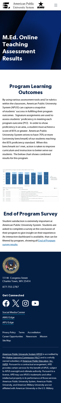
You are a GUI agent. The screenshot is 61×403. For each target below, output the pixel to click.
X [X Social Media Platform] (15, 303)
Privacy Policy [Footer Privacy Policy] (9, 332)
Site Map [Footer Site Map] (6, 340)
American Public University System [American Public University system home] (10, 265)
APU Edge (8, 322)
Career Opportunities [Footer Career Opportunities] (12, 336)
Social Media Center (13, 312)
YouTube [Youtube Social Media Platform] (35, 303)
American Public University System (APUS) (22, 354)
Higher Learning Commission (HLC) (23, 357)
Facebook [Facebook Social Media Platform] (6, 303)
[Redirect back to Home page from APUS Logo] (23, 5)
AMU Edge (8, 317)
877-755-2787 (10, 286)
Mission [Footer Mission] (43, 336)
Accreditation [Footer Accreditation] (34, 332)
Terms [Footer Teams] (22, 332)
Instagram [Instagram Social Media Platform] (25, 303)
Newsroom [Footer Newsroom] (31, 336)
